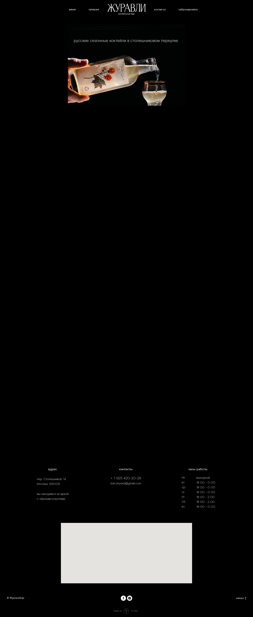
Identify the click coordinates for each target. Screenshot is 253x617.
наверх (241, 598)
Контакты (160, 9)
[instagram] (129, 598)
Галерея (94, 9)
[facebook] (123, 598)
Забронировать (188, 9)
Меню (72, 9)
